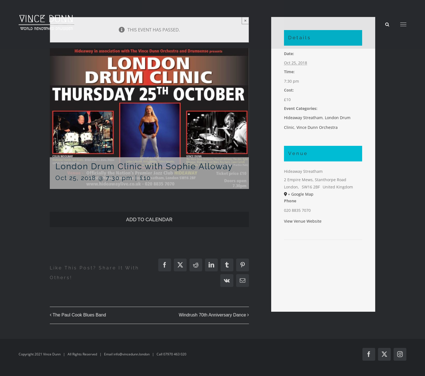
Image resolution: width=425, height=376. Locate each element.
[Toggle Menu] (403, 24)
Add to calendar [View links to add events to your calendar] (149, 219)
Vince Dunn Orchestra (317, 127)
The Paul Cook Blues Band (79, 315)
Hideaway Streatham (303, 117)
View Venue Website (303, 221)
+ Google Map (300, 194)
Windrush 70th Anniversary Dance (212, 315)
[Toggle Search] (387, 24)
